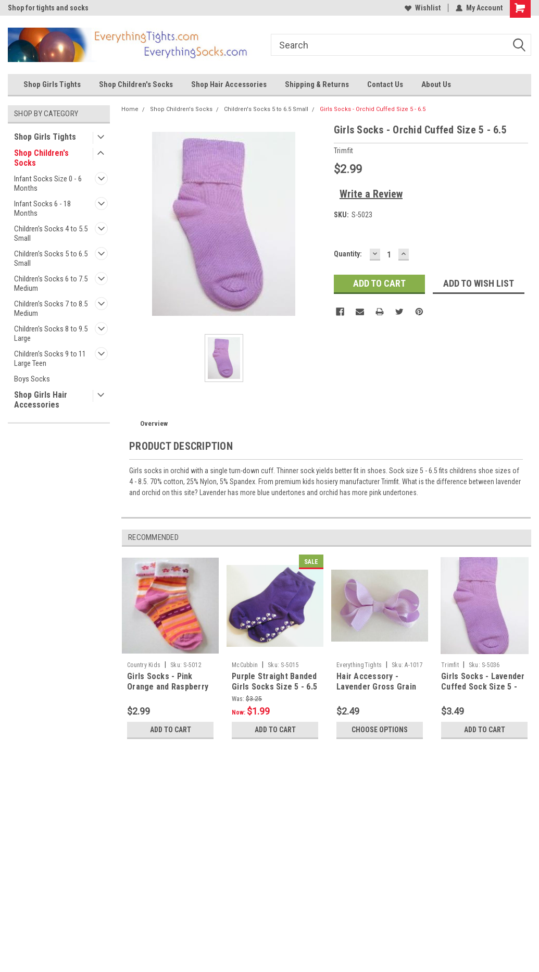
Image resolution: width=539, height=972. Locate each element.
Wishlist (423, 8)
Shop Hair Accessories (229, 84)
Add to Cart (170, 729)
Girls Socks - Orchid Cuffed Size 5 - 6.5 (372, 109)
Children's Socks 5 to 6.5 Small (50, 258)
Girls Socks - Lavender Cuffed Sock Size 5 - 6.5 (483, 686)
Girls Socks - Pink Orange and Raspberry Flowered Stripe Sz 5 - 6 (168, 691)
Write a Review (371, 194)
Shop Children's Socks (136, 84)
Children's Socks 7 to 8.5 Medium (50, 308)
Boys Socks (32, 379)
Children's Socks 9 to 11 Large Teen (50, 358)
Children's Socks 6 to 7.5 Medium (50, 283)
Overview (154, 423)
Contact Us (385, 84)
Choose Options (380, 729)
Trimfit (450, 665)
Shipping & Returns (317, 84)
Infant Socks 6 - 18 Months (42, 208)
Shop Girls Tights (52, 84)
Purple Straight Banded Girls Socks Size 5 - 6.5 (274, 681)
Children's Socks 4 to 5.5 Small (50, 233)
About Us (436, 84)
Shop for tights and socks (48, 8)
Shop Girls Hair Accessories (40, 400)
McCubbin (245, 665)
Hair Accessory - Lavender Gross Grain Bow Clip (376, 686)
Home (130, 109)
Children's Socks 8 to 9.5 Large (50, 333)
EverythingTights (359, 665)
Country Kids (143, 665)
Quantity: (348, 254)
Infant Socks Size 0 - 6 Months (48, 183)
